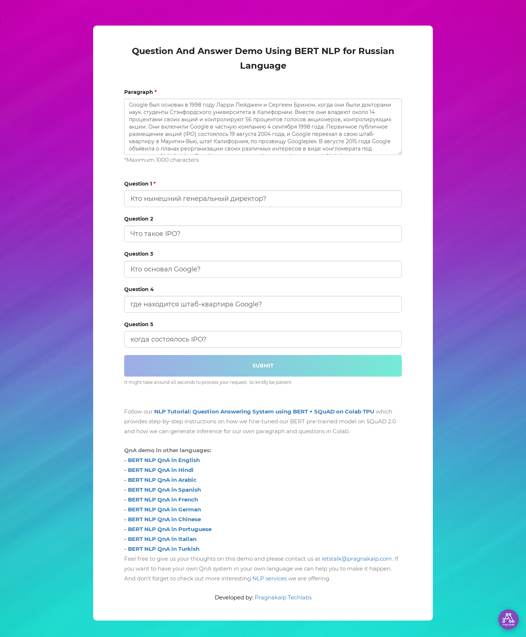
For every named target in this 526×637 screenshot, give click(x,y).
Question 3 (138, 254)
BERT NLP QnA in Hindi (161, 469)
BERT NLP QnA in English (164, 460)
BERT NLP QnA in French (163, 499)
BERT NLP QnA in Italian (162, 538)
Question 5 (138, 324)
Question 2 (138, 218)
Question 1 (140, 183)
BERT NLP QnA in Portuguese (169, 529)
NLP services (269, 578)
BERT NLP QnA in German (164, 509)
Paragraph (140, 92)
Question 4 (139, 289)
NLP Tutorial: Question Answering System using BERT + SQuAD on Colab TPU (264, 411)
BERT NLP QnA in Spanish (164, 489)
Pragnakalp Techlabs (283, 597)
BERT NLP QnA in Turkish (163, 548)
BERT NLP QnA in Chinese (164, 519)
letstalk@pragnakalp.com (357, 558)
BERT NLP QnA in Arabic (162, 479)
